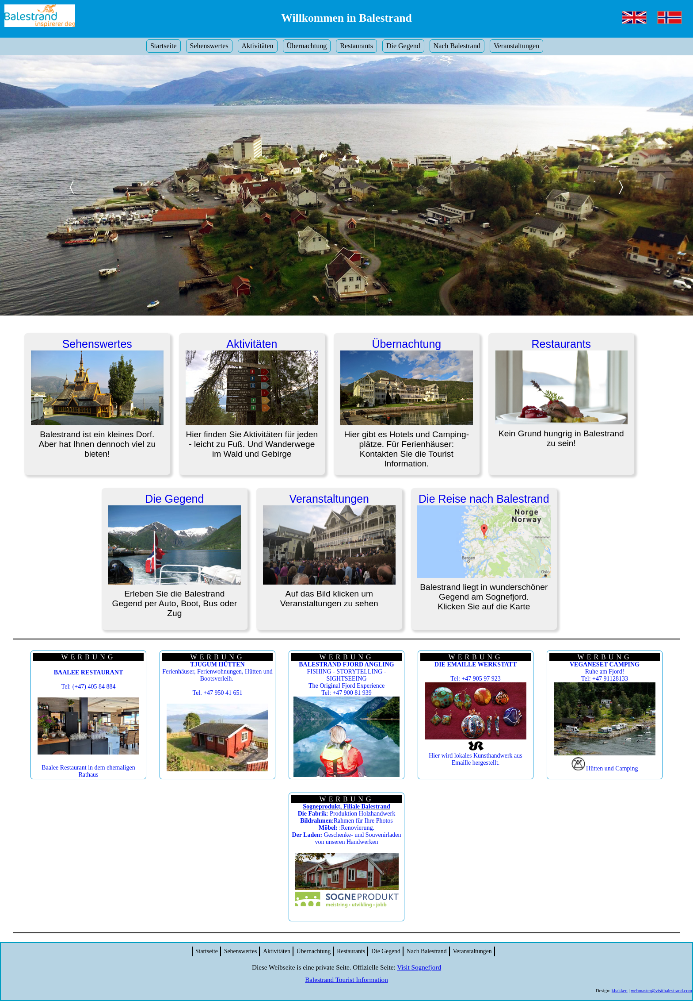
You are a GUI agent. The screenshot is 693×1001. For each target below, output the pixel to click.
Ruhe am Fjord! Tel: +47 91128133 (605, 671)
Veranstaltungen (516, 46)
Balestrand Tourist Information (346, 979)
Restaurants (356, 46)
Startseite (163, 46)
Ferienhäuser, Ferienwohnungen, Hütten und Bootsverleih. (217, 671)
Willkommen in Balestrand (346, 18)
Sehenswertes (209, 46)
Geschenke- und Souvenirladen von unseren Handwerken (346, 838)
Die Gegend (403, 46)
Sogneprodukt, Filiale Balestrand (346, 806)
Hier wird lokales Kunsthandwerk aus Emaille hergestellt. (475, 759)
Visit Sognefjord (419, 967)
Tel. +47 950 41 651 (217, 692)
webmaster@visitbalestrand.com (661, 990)
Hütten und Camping (612, 768)
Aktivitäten (258, 46)
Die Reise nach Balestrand (484, 499)
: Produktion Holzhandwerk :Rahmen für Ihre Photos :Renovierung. (346, 820)
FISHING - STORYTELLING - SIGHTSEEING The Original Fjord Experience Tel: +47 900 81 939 (346, 678)
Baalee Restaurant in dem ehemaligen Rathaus (88, 771)
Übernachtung (307, 46)
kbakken (620, 990)
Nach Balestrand (457, 46)
